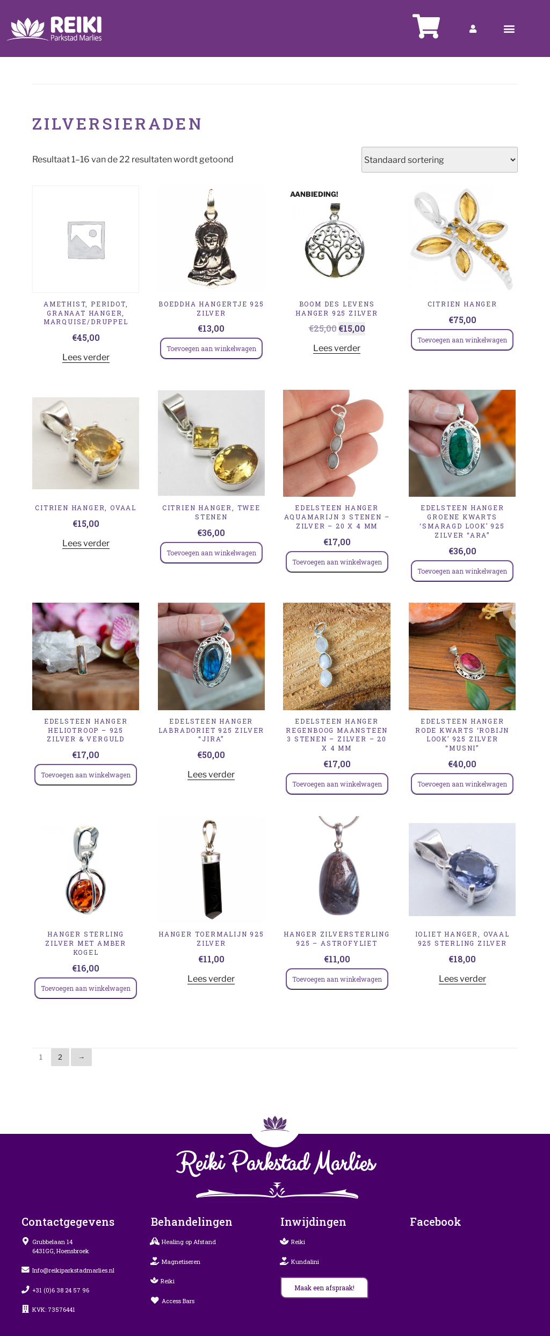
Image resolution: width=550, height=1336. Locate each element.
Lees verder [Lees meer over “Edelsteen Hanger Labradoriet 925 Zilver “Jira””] (211, 774)
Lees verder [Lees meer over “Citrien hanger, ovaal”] (86, 543)
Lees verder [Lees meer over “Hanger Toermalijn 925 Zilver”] (211, 979)
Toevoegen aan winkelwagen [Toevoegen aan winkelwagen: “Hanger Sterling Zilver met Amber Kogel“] (86, 988)
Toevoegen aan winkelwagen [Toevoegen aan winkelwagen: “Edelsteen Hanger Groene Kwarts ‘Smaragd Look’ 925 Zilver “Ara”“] (462, 571)
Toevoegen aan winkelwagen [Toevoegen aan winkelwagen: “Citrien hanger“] (462, 339)
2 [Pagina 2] (60, 1057)
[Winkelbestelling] (439, 160)
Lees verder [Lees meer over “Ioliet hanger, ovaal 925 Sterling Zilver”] (462, 979)
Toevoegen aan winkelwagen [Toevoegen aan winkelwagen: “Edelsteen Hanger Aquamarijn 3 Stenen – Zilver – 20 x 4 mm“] (337, 562)
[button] (509, 29)
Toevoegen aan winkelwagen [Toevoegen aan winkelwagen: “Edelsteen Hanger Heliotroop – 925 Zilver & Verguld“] (86, 774)
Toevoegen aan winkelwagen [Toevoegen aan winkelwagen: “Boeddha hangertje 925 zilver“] (211, 348)
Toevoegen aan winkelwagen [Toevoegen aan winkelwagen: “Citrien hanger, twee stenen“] (211, 552)
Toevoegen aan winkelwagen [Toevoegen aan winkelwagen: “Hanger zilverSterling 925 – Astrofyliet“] (337, 979)
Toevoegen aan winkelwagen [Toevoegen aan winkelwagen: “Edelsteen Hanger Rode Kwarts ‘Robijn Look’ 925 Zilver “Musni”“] (462, 784)
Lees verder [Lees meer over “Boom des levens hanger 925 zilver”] (336, 348)
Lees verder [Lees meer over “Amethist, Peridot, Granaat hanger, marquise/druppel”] (86, 357)
